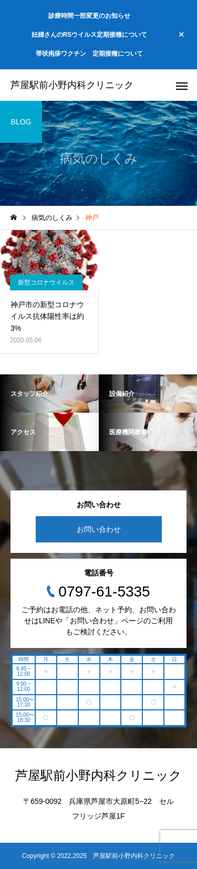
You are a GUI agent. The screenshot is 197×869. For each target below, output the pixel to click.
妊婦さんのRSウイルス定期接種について (90, 34)
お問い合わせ (99, 529)
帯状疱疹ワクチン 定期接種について (89, 53)
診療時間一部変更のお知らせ (89, 15)
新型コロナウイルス (46, 282)
